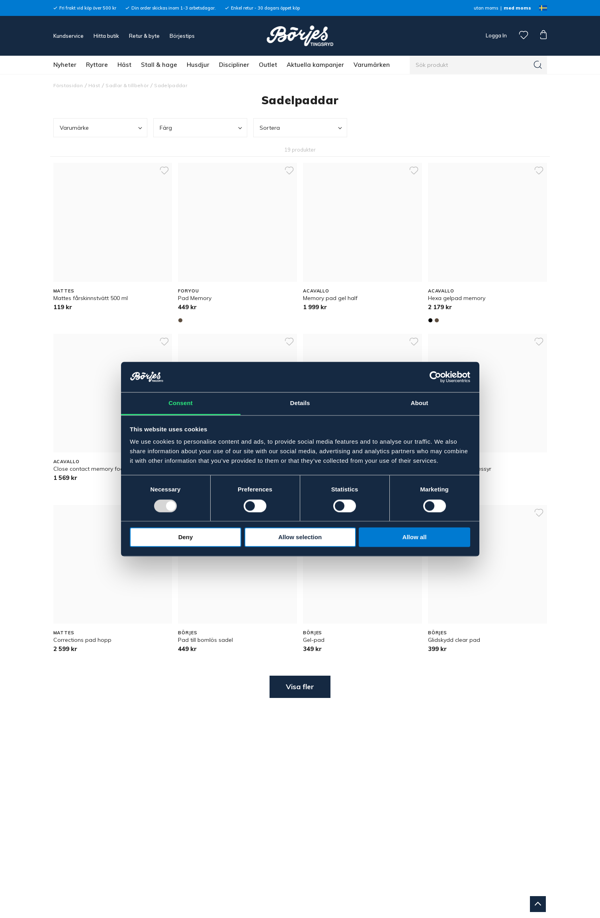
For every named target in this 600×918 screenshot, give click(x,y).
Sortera (302, 128)
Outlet (268, 64)
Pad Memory (194, 298)
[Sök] (538, 65)
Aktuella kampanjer (315, 64)
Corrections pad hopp (82, 639)
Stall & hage (159, 64)
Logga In (496, 35)
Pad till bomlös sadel (205, 639)
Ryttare (97, 64)
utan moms (486, 8)
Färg (202, 128)
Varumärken (372, 64)
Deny (185, 537)
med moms (517, 8)
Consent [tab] (180, 403)
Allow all (415, 537)
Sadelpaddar (170, 85)
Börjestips (182, 36)
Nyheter (64, 64)
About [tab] (419, 403)
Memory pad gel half (330, 298)
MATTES (63, 291)
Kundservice (68, 36)
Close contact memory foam (91, 468)
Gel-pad (313, 639)
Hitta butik (106, 36)
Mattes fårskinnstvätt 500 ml (90, 298)
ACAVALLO (316, 291)
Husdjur (198, 64)
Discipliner (234, 64)
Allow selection (300, 537)
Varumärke (102, 128)
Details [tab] (300, 403)
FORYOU (188, 291)
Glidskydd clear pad (454, 639)
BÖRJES (187, 632)
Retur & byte (144, 36)
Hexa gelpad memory (456, 298)
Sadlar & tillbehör (127, 85)
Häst (124, 64)
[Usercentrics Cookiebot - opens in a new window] (435, 377)
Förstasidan (68, 85)
